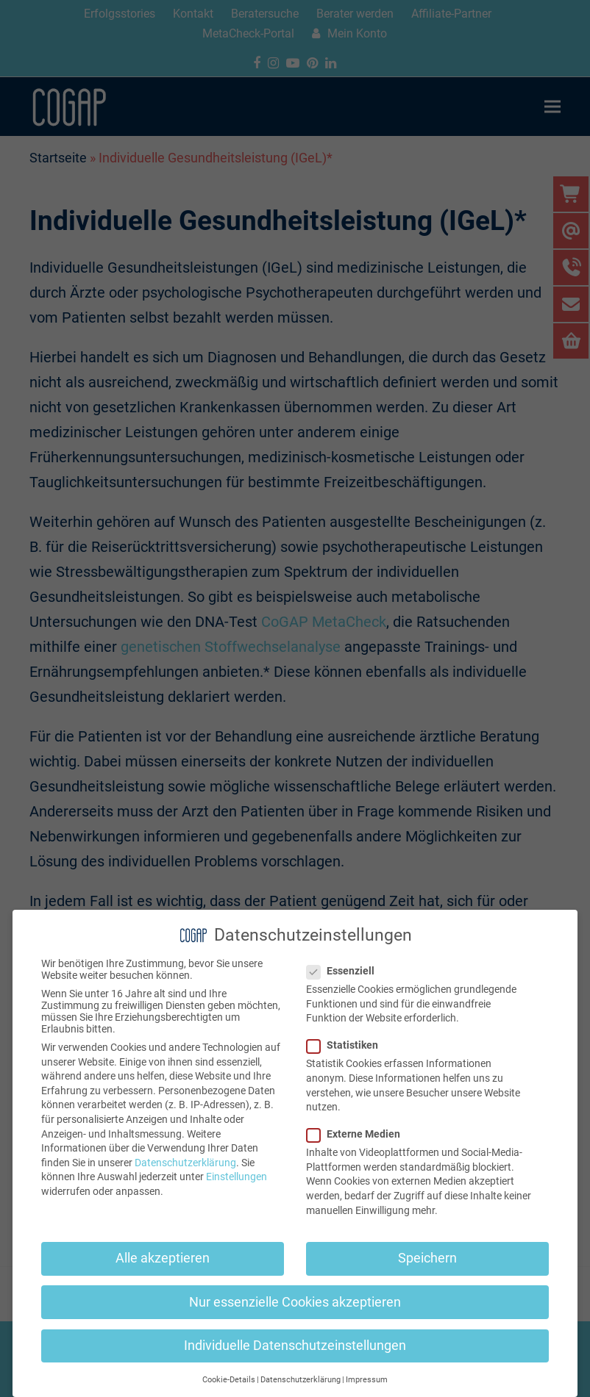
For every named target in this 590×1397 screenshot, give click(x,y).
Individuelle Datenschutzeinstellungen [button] (295, 1345)
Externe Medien (358, 1134)
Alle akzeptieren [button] (162, 1258)
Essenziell (345, 971)
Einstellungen (236, 1176)
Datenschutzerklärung (185, 1162)
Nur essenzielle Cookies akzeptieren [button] (295, 1302)
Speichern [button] (427, 1258)
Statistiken (347, 1045)
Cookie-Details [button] (228, 1380)
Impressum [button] (367, 1380)
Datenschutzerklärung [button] (300, 1380)
